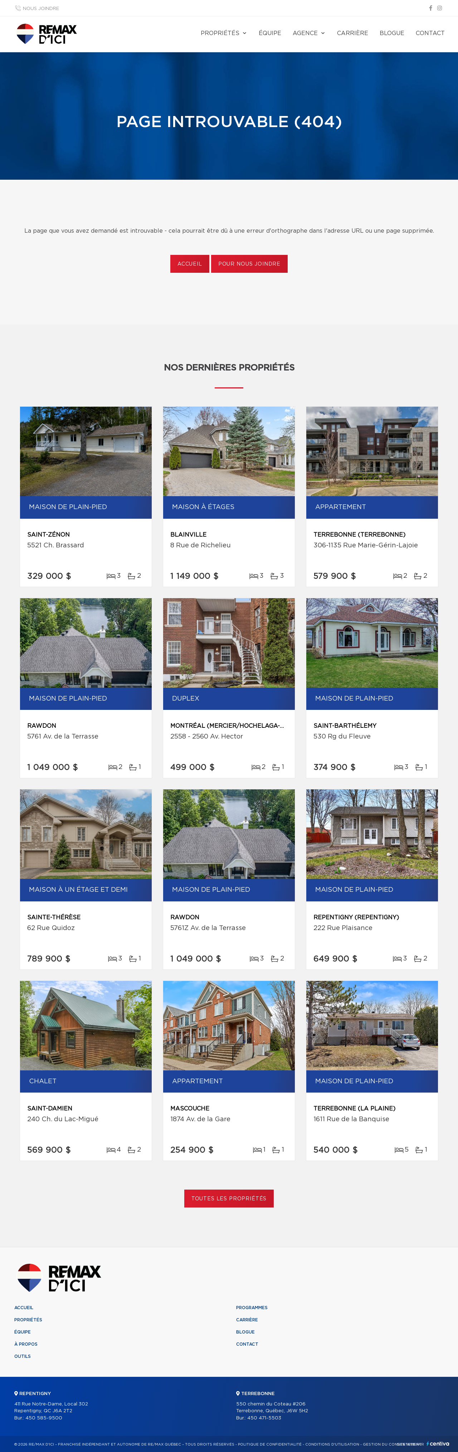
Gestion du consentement (392, 1444)
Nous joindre (41, 8)
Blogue (392, 33)
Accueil (189, 264)
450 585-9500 (43, 1418)
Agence (305, 33)
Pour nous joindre (249, 264)
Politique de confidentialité (270, 1444)
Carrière (352, 33)
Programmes (252, 1308)
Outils (22, 1356)
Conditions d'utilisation (332, 1444)
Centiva (438, 1443)
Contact (430, 33)
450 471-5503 (264, 1418)
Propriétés (220, 33)
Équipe (270, 33)
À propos (26, 1344)
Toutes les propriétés (229, 1198)
